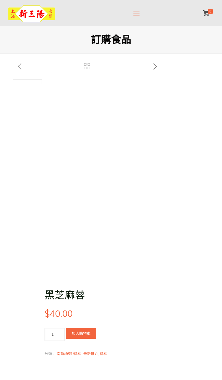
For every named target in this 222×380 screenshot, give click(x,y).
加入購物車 (81, 333)
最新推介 (90, 353)
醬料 (104, 353)
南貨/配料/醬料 (69, 353)
